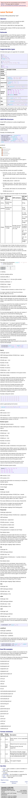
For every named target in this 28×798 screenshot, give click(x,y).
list (11, 98)
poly (10, 82)
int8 (9, 77)
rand (3, 58)
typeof (4, 777)
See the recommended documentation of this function (13, 5)
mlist (10, 104)
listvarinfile (5, 774)
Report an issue (4, 780)
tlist (11, 101)
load (4, 771)
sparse (11, 86)
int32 (10, 78)
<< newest (3, 782)
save (2, 141)
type (4, 776)
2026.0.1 (3, 4)
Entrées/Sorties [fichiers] (14, 782)
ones (18, 345)
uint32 (16, 135)
